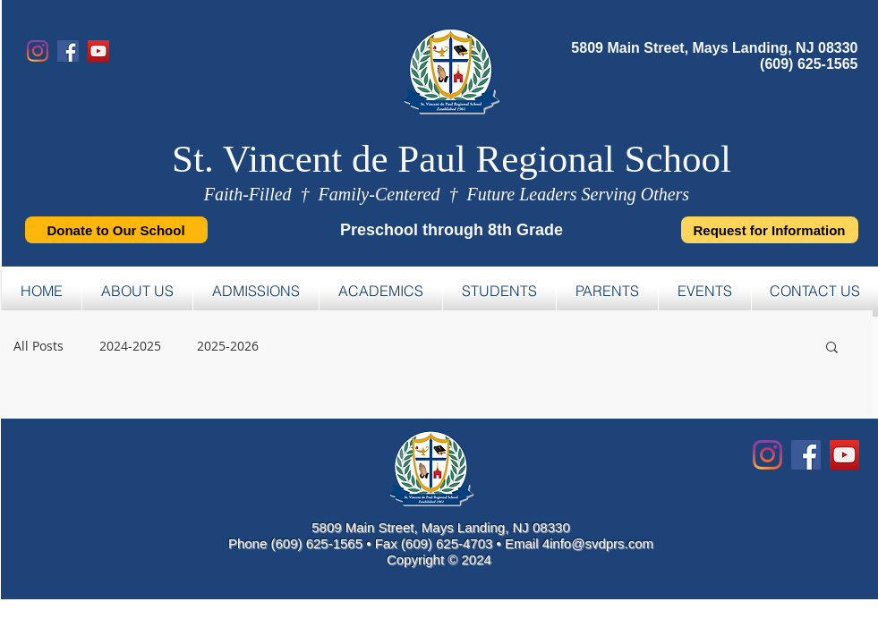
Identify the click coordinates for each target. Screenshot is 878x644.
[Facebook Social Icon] (806, 455)
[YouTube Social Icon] (844, 455)
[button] (831, 348)
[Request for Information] (769, 229)
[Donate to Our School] (116, 229)
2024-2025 (130, 345)
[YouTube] (98, 51)
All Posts (38, 345)
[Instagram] (37, 51)
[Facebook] (68, 51)
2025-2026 (228, 345)
